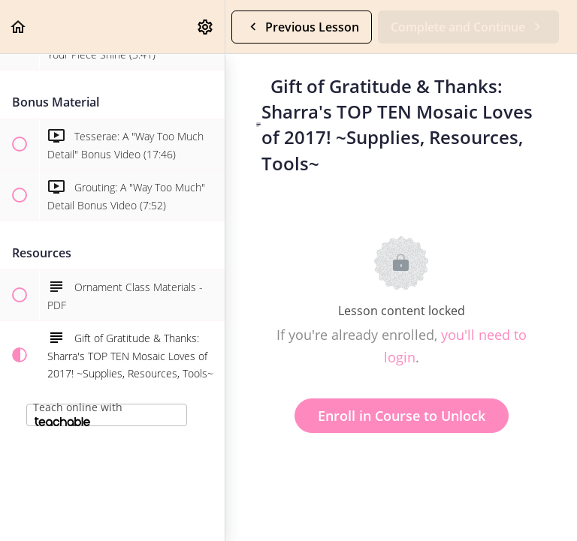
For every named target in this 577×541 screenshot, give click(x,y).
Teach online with (77, 413)
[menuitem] (206, 26)
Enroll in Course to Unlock (401, 416)
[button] (19, 26)
